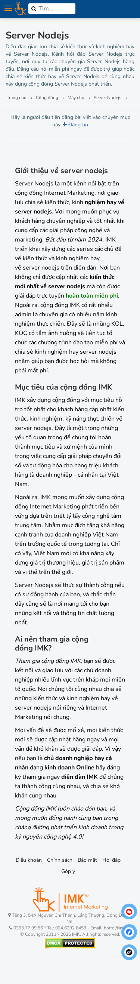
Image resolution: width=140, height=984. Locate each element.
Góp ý (68, 871)
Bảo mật (87, 860)
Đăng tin (75, 124)
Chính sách (59, 860)
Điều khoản (29, 860)
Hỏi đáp (111, 860)
